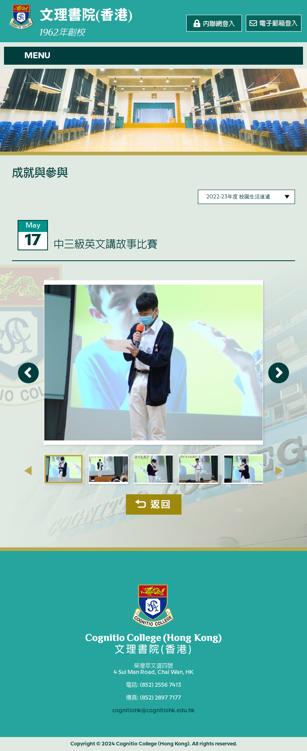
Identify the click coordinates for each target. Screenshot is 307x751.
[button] (153, 56)
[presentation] (28, 471)
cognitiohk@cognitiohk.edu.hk (153, 710)
